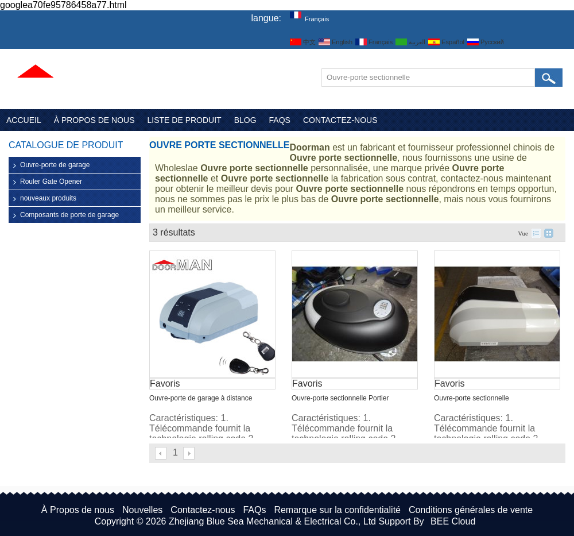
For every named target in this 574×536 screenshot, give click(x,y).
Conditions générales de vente (471, 510)
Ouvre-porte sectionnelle (471, 398)
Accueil (23, 120)
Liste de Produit (185, 120)
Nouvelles (142, 510)
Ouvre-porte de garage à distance (200, 398)
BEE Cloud (452, 521)
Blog (245, 120)
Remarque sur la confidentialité (337, 510)
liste (536, 233)
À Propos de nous (94, 120)
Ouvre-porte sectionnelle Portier (340, 398)
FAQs (279, 120)
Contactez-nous (340, 120)
